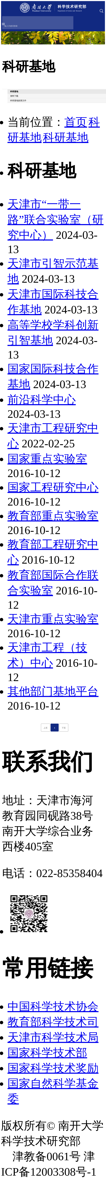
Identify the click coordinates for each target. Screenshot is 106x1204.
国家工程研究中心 (53, 487)
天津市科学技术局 (53, 1037)
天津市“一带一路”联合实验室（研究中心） (55, 219)
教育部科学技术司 (53, 1022)
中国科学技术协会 (53, 1006)
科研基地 (65, 137)
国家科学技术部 (47, 1052)
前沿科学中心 (41, 399)
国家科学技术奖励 (53, 1068)
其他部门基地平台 (53, 691)
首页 (75, 122)
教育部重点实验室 (53, 516)
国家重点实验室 (47, 459)
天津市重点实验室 (53, 619)
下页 (64, 728)
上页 (45, 728)
